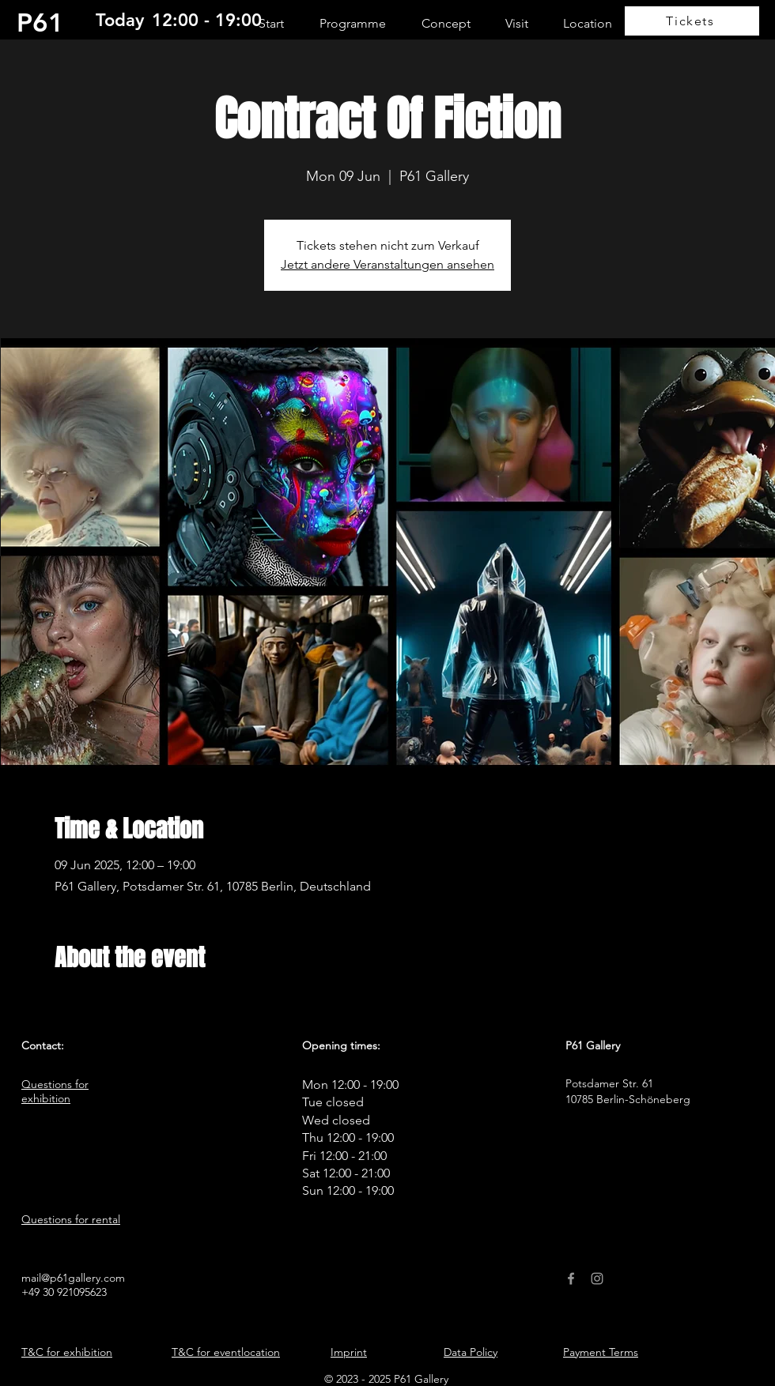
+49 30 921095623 (64, 1292)
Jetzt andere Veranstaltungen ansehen (387, 264)
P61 (40, 22)
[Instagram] (597, 1278)
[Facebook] (571, 1278)
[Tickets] (692, 21)
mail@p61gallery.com (73, 1278)
